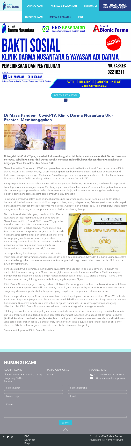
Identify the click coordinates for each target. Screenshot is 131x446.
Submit (65, 423)
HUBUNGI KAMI (34, 17)
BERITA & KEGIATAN (60, 17)
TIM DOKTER (90, 6)
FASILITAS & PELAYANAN (63, 6)
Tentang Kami (34, 6)
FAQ (80, 17)
